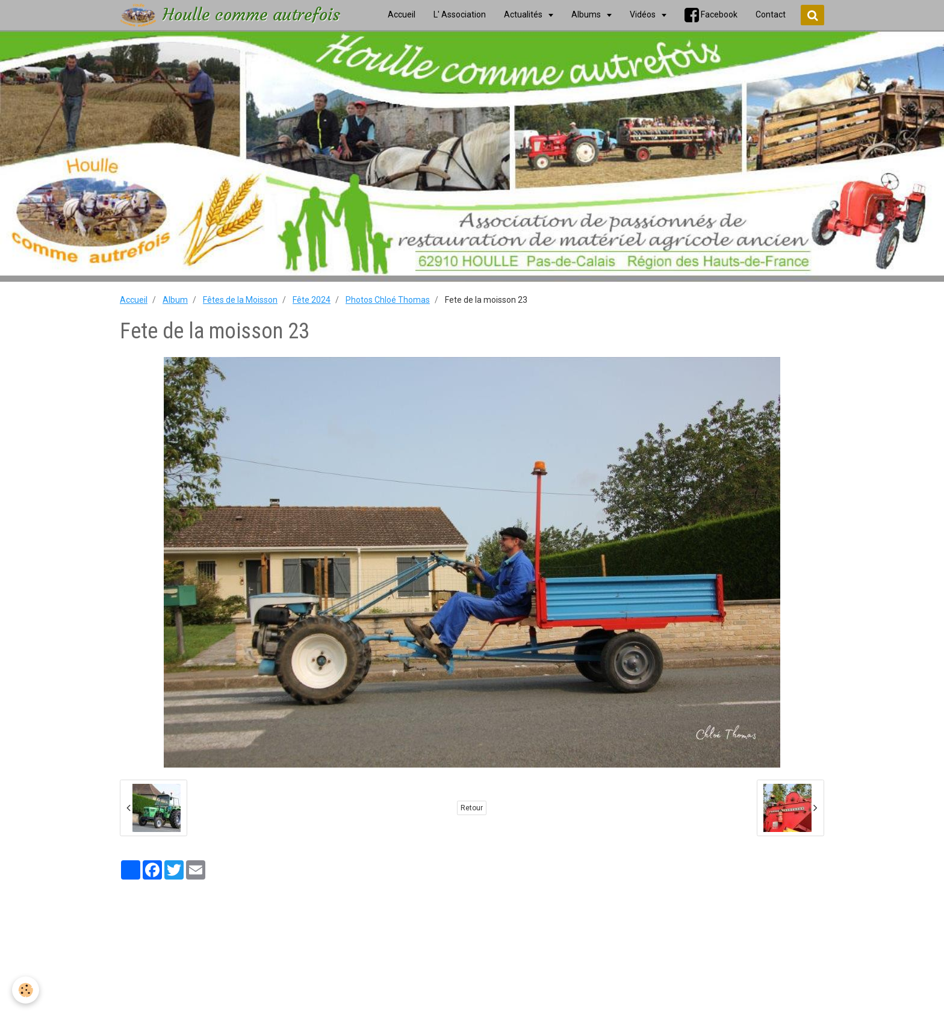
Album (175, 300)
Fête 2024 (312, 300)
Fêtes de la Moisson (240, 300)
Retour (472, 808)
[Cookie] (25, 990)
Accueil (134, 300)
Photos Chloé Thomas (388, 300)
